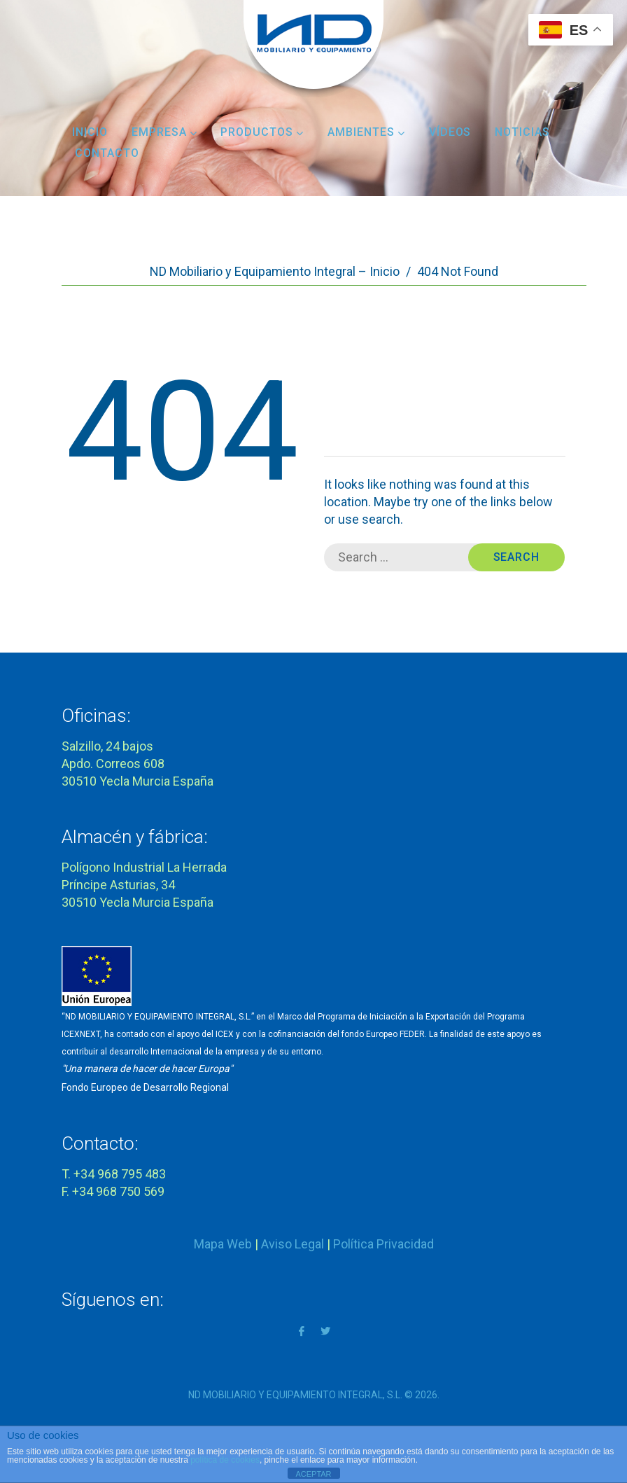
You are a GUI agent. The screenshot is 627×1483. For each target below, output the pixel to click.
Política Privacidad (383, 1244)
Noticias (522, 132)
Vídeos (450, 132)
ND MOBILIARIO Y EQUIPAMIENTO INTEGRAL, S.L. (295, 1394)
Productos (262, 132)
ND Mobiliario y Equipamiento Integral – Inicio (275, 271)
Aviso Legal (292, 1244)
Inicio (90, 132)
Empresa (164, 132)
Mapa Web (223, 1244)
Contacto (107, 153)
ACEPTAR (313, 1474)
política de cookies (225, 1460)
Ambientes (366, 132)
